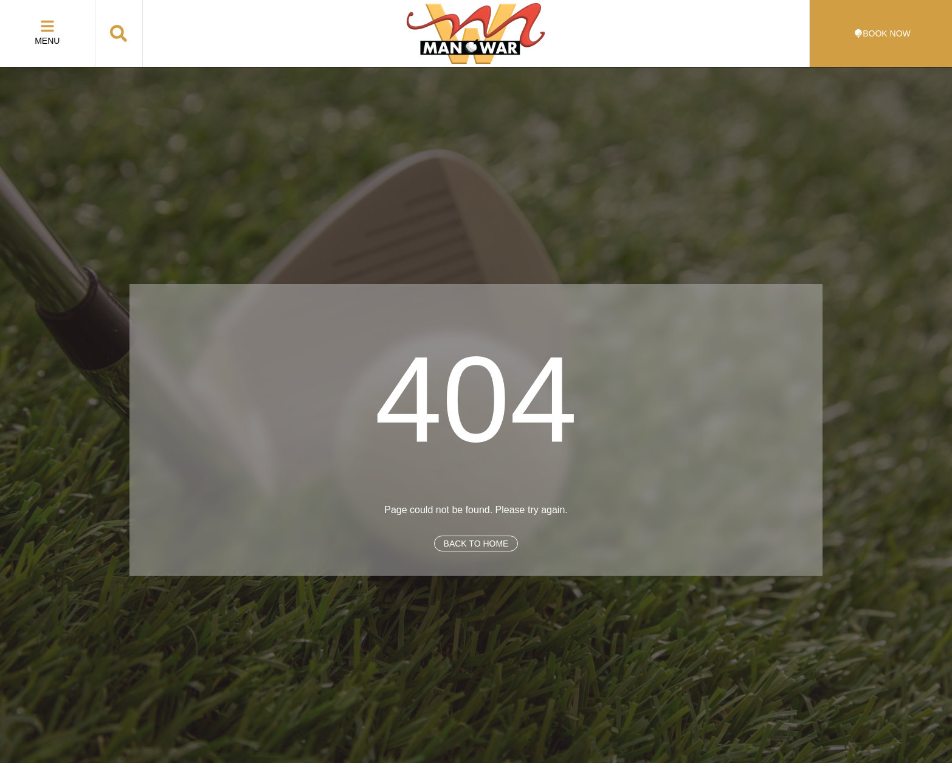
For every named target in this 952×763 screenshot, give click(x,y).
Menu (47, 41)
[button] (118, 33)
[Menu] (47, 26)
